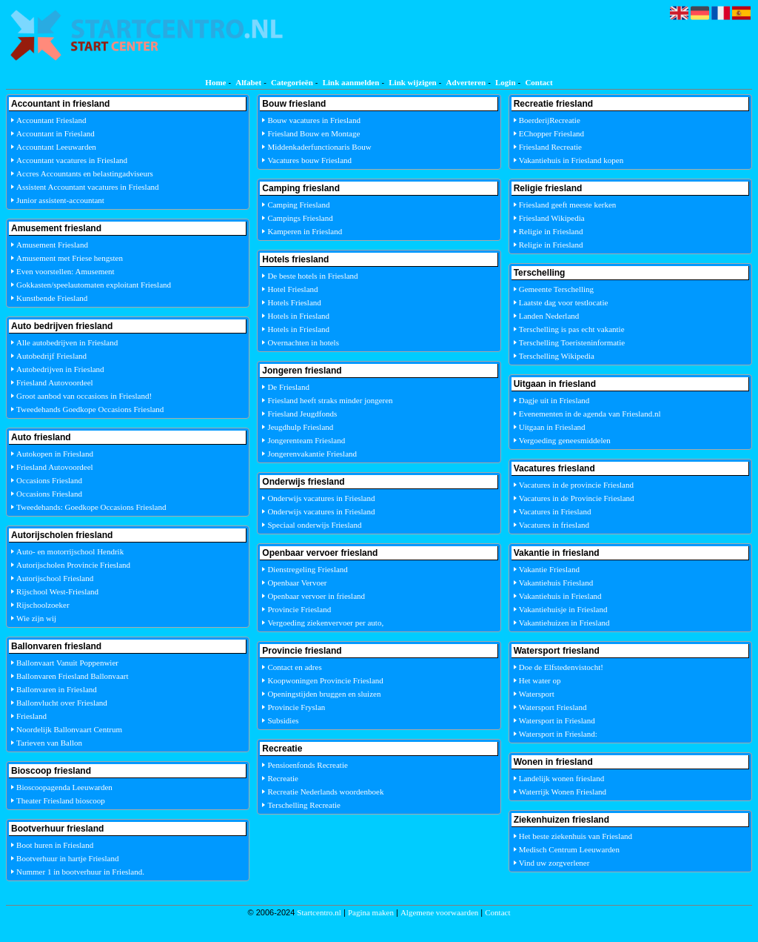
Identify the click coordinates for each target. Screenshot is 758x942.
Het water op (540, 680)
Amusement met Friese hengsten (69, 257)
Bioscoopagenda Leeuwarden (64, 787)
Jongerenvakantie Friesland (312, 453)
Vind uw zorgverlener (554, 862)
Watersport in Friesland (557, 720)
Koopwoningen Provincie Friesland (325, 680)
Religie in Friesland (551, 231)
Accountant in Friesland (55, 133)
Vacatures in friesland (554, 524)
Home (215, 82)
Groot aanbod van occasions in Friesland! (84, 395)
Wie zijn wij (36, 618)
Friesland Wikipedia (552, 217)
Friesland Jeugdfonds (302, 413)
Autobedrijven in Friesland (60, 369)
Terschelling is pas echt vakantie (572, 329)
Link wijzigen (412, 82)
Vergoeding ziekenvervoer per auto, (325, 622)
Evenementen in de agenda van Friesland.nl (590, 413)
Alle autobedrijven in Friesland (67, 342)
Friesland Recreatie (550, 146)
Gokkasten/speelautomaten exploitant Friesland (93, 284)
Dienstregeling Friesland (307, 569)
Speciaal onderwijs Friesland (314, 524)
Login (505, 82)
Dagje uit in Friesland (554, 400)
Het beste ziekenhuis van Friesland (575, 836)
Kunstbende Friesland (51, 297)
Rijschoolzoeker (42, 604)
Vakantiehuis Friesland (556, 582)
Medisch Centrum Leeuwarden (569, 849)
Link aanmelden (351, 82)
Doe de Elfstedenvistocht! (561, 667)
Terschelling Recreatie (303, 804)
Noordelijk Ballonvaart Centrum (69, 729)
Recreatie (282, 778)
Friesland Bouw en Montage (313, 133)
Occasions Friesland (49, 480)
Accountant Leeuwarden (56, 146)
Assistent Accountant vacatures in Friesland (87, 186)
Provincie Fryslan (296, 707)
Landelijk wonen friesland (561, 778)
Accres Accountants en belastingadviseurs (84, 173)
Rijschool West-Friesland (57, 591)
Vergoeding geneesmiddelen (565, 440)
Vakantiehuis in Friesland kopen (571, 160)
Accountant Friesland (51, 120)
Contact (538, 82)
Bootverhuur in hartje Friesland (67, 858)
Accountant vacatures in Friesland (71, 160)
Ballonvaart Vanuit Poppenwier (67, 662)
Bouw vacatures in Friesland (313, 120)
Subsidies (282, 720)
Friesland (31, 716)
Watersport (536, 693)
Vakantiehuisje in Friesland (563, 609)
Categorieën (292, 82)
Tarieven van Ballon (49, 742)
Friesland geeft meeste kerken (568, 204)
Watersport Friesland (553, 707)
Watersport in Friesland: (558, 733)
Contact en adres (294, 667)
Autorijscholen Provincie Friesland (73, 564)
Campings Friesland (299, 217)
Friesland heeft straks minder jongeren (329, 400)
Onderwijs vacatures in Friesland (321, 498)
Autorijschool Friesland (54, 578)
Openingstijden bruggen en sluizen (323, 693)
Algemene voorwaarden (439, 912)
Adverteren (466, 82)
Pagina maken (371, 912)
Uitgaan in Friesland (552, 426)
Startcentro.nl (319, 912)
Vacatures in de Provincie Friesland (576, 498)
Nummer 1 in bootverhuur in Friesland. (80, 871)
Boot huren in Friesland (54, 844)
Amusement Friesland (52, 244)
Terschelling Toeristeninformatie (572, 342)
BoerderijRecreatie (549, 120)
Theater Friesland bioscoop (60, 800)
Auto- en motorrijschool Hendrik (70, 551)
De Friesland (288, 386)
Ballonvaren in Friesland (56, 689)
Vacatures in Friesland (555, 511)
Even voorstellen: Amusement (65, 271)
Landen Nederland (549, 315)
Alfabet (248, 82)
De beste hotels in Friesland (312, 275)
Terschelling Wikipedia (556, 355)
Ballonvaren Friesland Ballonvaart (72, 675)
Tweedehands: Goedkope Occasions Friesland (91, 506)
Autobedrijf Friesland (51, 355)
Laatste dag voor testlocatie (563, 302)
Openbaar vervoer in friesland (316, 595)
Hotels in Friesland (298, 315)
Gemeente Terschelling (556, 289)
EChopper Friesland (551, 133)
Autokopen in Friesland (54, 453)
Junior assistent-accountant (60, 200)
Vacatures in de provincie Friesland (576, 484)
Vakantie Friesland (549, 569)
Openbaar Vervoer (296, 582)
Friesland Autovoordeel (54, 382)
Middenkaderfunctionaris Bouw (319, 146)
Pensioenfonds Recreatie (307, 764)
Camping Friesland (298, 204)
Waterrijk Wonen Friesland (562, 791)
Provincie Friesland (299, 609)
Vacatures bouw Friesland (309, 160)
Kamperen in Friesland (304, 231)
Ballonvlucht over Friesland (61, 702)
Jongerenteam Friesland (306, 440)
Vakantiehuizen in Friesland (564, 622)
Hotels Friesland (294, 302)
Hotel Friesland (292, 289)
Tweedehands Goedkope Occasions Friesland (90, 409)
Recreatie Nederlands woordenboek (325, 791)
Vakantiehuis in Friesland (560, 595)
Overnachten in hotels (303, 342)
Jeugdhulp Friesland (300, 426)
